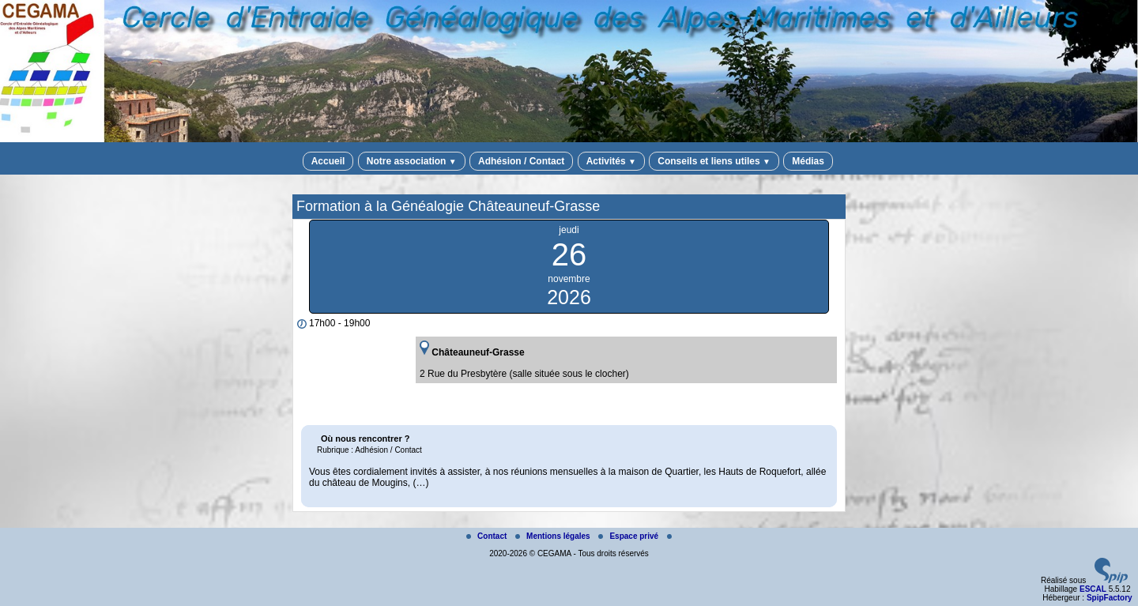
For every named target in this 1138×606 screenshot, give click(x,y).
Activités (611, 161)
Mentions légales (553, 536)
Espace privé (629, 536)
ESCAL (1093, 589)
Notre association (412, 161)
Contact (487, 536)
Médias (808, 161)
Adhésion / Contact (521, 161)
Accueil (328, 161)
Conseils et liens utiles (714, 161)
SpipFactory (1109, 597)
